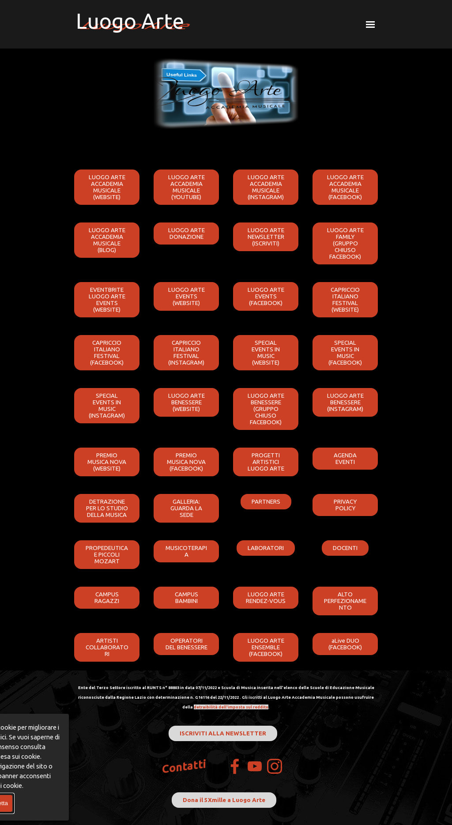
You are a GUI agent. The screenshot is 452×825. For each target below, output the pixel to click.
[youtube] (255, 766)
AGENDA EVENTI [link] (345, 458)
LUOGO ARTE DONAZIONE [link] (186, 233)
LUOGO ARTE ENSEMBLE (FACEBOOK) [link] (266, 647)
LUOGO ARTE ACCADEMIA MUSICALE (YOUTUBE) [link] (186, 187)
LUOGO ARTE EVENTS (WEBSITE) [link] (186, 296)
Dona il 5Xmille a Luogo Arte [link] (224, 800)
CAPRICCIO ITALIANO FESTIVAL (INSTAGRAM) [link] (186, 352)
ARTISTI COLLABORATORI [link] (107, 647)
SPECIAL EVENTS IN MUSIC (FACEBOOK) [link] (345, 352)
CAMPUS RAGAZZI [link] (106, 597)
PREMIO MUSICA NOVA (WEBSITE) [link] (106, 462)
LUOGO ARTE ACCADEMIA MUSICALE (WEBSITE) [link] (107, 187)
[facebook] (235, 766)
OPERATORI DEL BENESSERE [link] (186, 644)
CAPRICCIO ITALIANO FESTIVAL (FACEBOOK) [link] (107, 352)
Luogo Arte (130, 21)
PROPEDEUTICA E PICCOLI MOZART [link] (107, 555)
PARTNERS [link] (266, 501)
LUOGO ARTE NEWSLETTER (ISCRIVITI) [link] (266, 237)
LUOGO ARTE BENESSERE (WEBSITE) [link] (186, 402)
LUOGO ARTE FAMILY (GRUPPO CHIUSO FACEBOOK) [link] (345, 243)
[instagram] (274, 766)
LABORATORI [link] (266, 548)
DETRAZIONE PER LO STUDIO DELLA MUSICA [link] (107, 508)
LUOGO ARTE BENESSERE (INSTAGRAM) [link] (345, 402)
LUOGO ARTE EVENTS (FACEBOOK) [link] (266, 296)
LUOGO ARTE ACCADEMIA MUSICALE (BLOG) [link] (107, 240)
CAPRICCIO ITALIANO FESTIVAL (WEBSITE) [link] (345, 299)
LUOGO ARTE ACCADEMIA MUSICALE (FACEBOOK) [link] (345, 187)
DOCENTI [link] (345, 548)
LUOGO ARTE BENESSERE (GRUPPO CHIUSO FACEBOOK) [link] (266, 409)
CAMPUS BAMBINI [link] (186, 597)
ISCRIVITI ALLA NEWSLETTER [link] (223, 733)
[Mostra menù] (370, 24)
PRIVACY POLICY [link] (345, 505)
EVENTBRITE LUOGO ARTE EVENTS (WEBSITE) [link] (107, 299)
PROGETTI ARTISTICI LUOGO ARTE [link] (266, 462)
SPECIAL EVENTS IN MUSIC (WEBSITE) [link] (266, 352)
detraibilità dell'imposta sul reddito (231, 706)
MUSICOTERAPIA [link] (186, 551)
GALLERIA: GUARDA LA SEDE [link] (186, 508)
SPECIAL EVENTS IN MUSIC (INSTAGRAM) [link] (107, 405)
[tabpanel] (226, 696)
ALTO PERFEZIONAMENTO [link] (345, 601)
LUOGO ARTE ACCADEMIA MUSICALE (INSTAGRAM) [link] (266, 187)
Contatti (184, 766)
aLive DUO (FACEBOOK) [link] (345, 644)
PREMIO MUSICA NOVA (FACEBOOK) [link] (186, 462)
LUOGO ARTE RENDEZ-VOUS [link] (266, 597)
